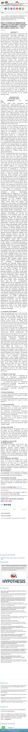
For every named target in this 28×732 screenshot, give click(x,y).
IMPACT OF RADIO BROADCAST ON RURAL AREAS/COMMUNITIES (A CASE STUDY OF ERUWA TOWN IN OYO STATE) (13, 657)
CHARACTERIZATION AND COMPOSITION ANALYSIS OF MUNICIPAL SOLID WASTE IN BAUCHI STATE (13, 698)
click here (19, 487)
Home (2, 16)
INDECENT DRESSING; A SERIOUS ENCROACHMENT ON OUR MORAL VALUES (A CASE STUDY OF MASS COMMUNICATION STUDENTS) (13, 608)
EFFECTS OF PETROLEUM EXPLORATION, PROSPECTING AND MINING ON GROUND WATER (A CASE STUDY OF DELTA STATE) (14, 691)
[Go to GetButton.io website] (3, 730)
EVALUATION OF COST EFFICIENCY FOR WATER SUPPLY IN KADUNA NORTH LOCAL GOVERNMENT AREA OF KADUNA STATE (14, 687)
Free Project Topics (5, 615)
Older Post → (24, 509)
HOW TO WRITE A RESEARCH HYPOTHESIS (14, 565)
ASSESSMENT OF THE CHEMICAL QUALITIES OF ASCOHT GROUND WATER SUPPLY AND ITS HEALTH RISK (14, 701)
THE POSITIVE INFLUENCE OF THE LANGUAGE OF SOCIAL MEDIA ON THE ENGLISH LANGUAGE (13, 635)
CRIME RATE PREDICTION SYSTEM (9, 620)
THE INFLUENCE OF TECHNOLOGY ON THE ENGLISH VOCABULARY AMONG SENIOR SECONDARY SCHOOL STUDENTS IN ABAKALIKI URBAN (14, 642)
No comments (3, 30)
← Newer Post (4, 509)
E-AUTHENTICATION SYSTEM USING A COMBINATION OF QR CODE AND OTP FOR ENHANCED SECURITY (14, 650)
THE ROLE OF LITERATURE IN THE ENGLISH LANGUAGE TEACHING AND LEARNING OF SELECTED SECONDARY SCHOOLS (14, 627)
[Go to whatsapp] (3, 728)
